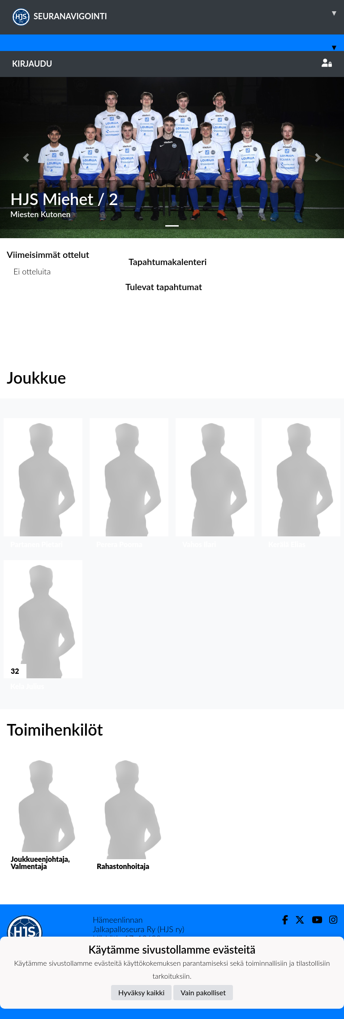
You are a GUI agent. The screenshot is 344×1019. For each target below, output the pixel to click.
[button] (26, 157)
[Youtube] (313, 920)
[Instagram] (329, 920)
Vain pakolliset (203, 992)
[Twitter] (296, 920)
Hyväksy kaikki (141, 992)
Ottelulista (29, 305)
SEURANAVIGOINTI (178, 13)
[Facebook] (281, 920)
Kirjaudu (172, 64)
